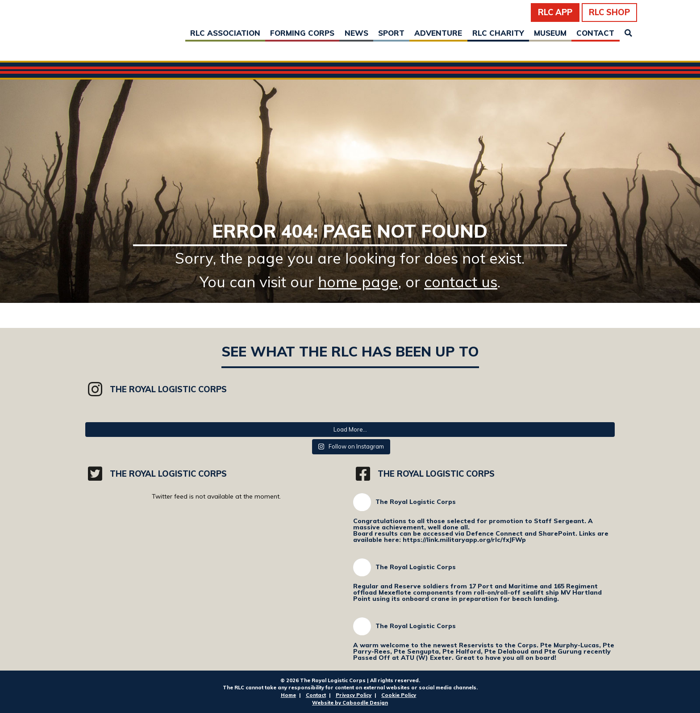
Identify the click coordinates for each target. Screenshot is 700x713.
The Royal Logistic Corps (415, 502)
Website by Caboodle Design (350, 703)
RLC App (555, 12)
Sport (391, 33)
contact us (460, 281)
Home (288, 695)
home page (358, 281)
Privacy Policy (353, 695)
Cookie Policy (398, 695)
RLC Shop (609, 12)
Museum (550, 33)
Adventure (438, 33)
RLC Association (225, 33)
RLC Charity (498, 33)
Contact (595, 33)
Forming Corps (302, 33)
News (356, 33)
